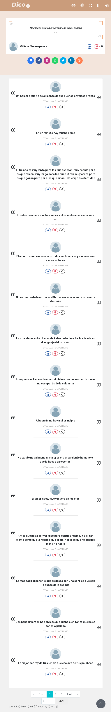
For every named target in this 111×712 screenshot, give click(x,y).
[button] (73, 5)
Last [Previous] (69, 694)
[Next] (77, 694)
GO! (61, 701)
